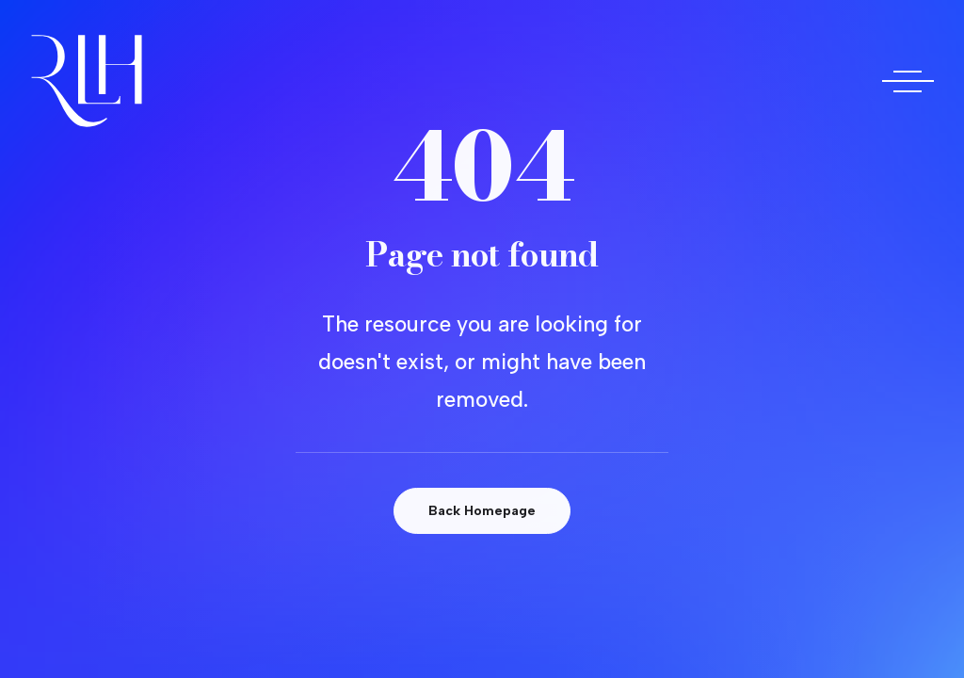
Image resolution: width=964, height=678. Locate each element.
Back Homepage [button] (482, 511)
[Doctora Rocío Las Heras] (86, 81)
